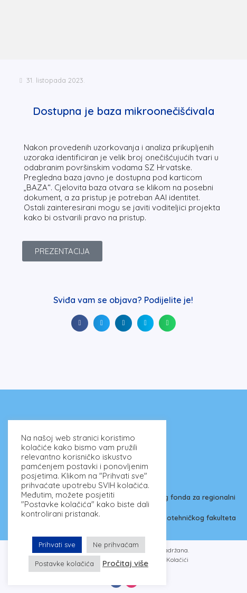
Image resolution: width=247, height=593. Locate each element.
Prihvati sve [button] (57, 544)
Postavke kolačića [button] (64, 563)
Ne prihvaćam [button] (116, 544)
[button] (79, 323)
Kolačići (177, 559)
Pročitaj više (125, 563)
